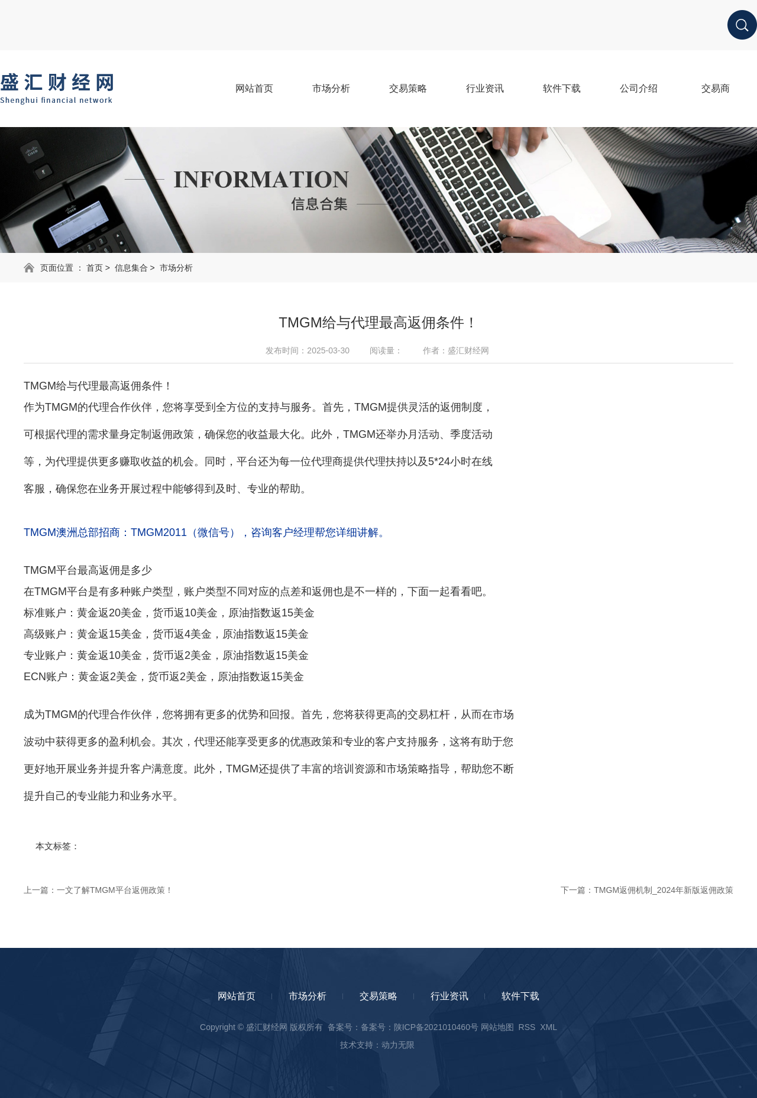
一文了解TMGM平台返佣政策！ (115, 890)
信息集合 (131, 267)
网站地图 (497, 1027)
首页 (94, 267)
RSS (527, 1027)
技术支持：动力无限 (377, 1045)
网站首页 (236, 996)
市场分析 (176, 267)
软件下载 (520, 996)
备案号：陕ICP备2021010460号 (419, 1027)
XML (548, 1027)
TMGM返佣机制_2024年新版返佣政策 (663, 890)
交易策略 (378, 996)
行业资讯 (449, 996)
